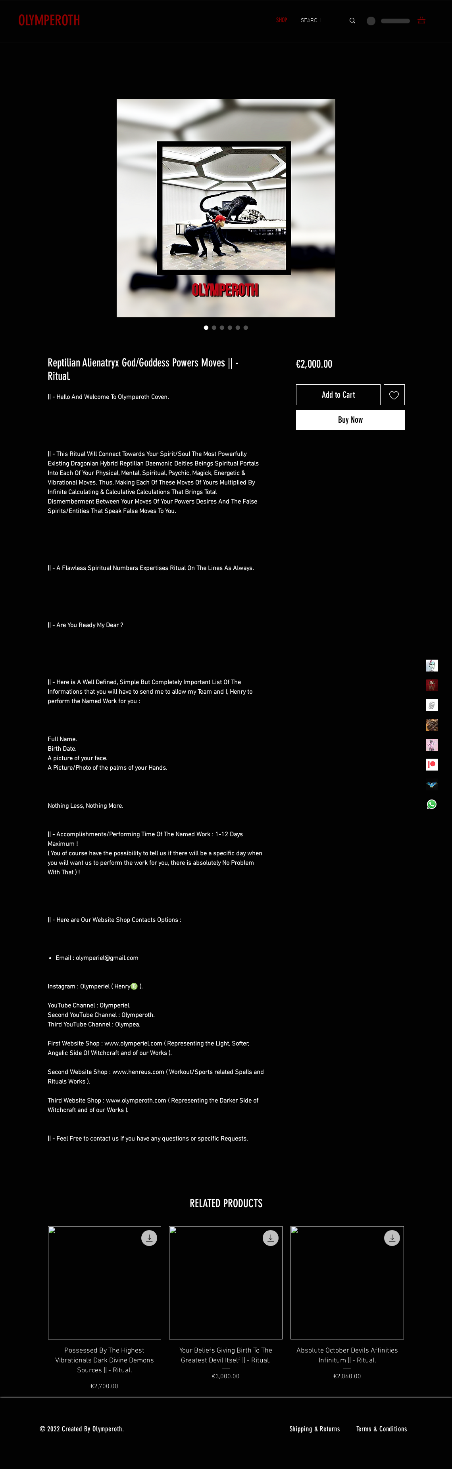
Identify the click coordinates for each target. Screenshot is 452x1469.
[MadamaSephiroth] (432, 784)
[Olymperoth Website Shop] (432, 685)
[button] (426, 20)
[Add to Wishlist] (394, 394)
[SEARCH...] (317, 20)
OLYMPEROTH (49, 20)
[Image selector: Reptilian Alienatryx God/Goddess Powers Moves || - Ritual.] (206, 328)
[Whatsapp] (432, 804)
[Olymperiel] (432, 666)
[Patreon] (432, 765)
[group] (226, 1309)
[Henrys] (432, 705)
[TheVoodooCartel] (432, 725)
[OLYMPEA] (432, 745)
